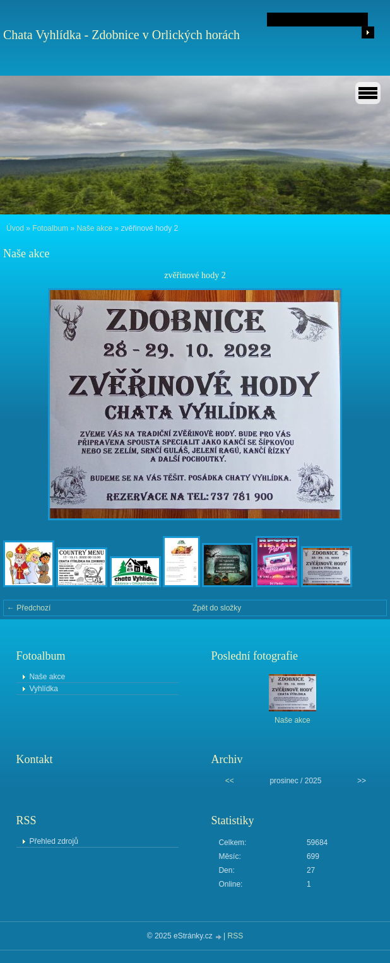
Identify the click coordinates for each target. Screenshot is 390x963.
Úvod (15, 228)
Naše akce (94, 228)
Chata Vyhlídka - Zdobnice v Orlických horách (121, 35)
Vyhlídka (43, 688)
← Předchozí (28, 608)
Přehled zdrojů (53, 841)
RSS (236, 935)
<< (229, 780)
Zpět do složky (216, 608)
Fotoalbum (50, 228)
